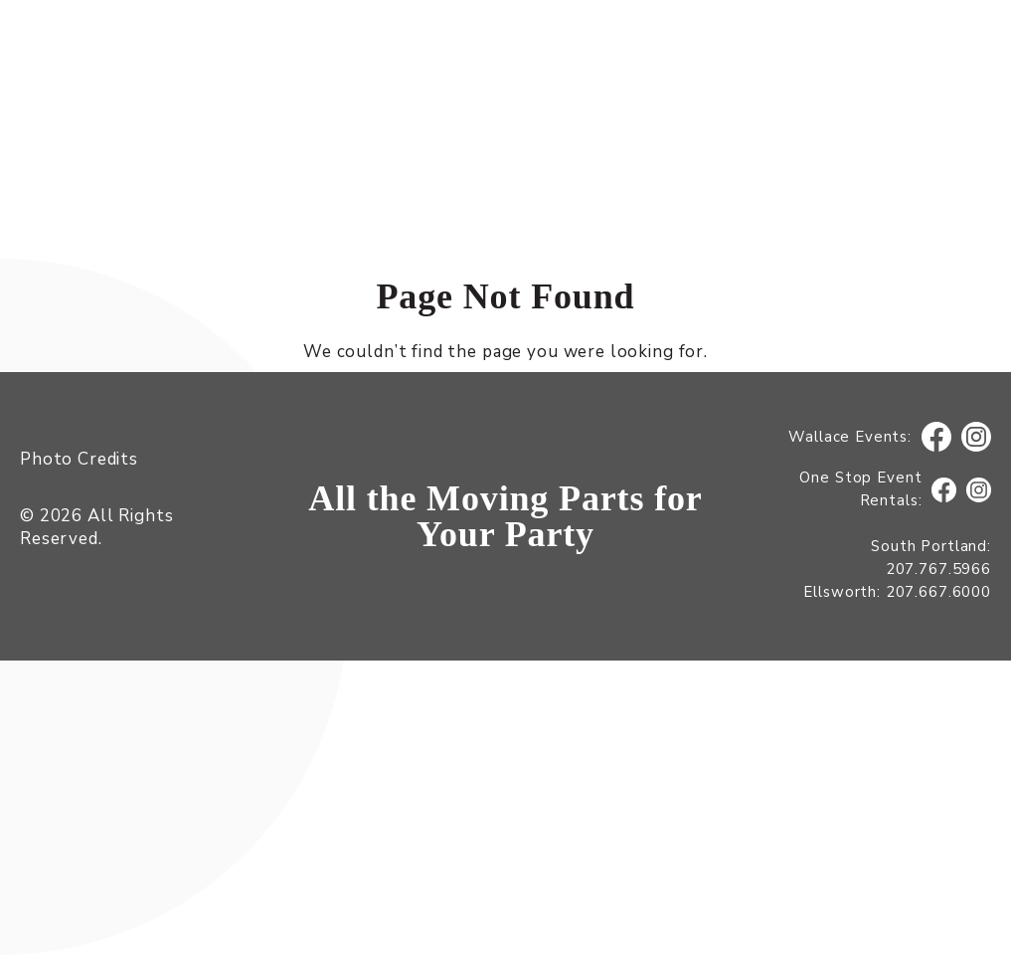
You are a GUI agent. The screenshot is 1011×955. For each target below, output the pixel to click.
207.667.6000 (938, 592)
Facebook (936, 437)
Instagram (976, 437)
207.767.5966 (938, 569)
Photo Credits (79, 459)
